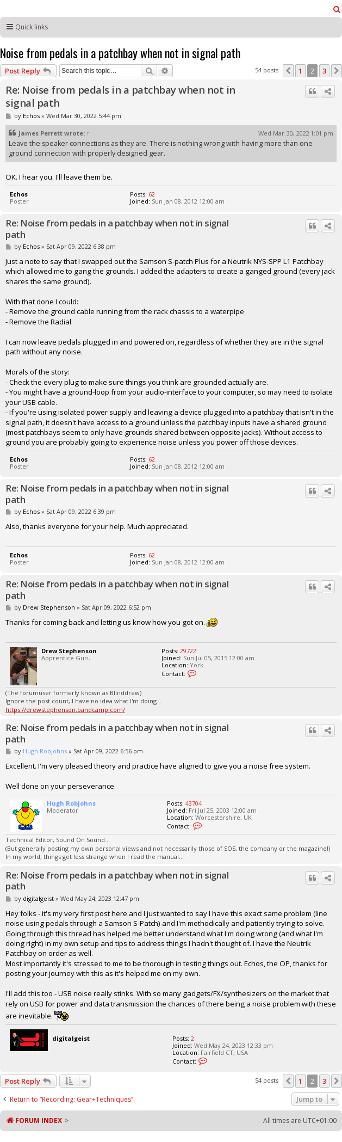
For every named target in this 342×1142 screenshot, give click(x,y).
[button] (288, 70)
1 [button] (300, 71)
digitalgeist (38, 898)
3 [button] (324, 71)
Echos (31, 116)
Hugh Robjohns (45, 751)
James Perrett (40, 133)
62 (151, 194)
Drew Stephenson (49, 607)
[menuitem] (337, 9)
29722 (188, 650)
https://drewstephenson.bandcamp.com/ (65, 709)
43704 (193, 803)
